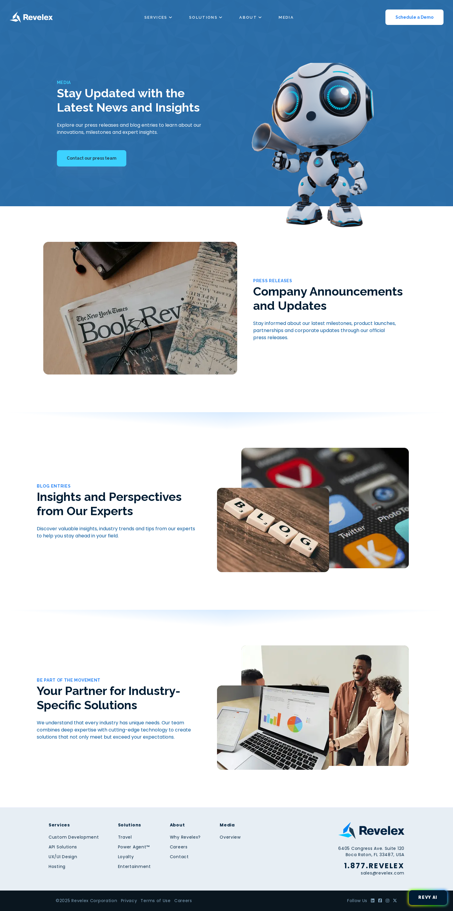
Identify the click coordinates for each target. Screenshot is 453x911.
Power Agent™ (134, 847)
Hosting (57, 866)
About (248, 17)
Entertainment (134, 866)
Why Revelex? (185, 837)
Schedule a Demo (414, 17)
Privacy (129, 901)
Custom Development (74, 837)
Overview (230, 837)
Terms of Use (155, 901)
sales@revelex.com (382, 873)
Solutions (203, 17)
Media (286, 17)
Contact (179, 857)
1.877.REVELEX (374, 866)
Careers (179, 847)
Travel (125, 837)
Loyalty (126, 857)
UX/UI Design (63, 857)
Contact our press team (92, 158)
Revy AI (428, 897)
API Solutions (63, 847)
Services (156, 17)
